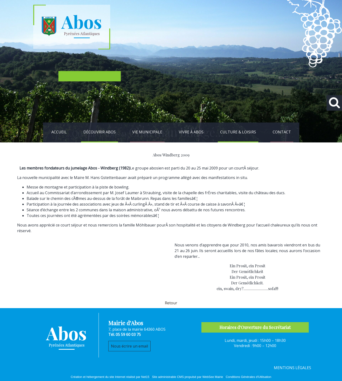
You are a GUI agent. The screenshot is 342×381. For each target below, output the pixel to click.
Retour (171, 303)
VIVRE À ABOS (191, 132)
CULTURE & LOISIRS (238, 132)
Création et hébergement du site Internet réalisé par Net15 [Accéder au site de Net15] (110, 377)
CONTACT (282, 132)
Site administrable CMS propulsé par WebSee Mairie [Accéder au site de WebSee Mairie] (187, 377)
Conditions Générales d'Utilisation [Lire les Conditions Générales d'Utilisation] (248, 377)
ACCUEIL (59, 132)
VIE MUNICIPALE (147, 132)
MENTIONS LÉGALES (292, 367)
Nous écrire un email (129, 346)
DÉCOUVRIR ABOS (99, 132)
